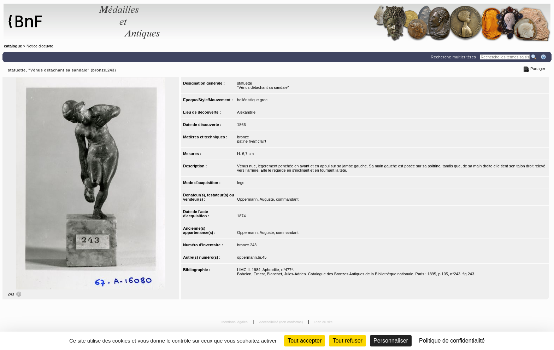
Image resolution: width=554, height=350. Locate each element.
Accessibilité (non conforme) (281, 322)
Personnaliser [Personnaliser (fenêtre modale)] (390, 341)
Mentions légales (235, 322)
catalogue (13, 46)
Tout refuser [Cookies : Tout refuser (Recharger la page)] (347, 341)
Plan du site (323, 322)
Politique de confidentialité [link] (452, 341)
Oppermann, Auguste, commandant (268, 199)
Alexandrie (246, 112)
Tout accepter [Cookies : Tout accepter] (305, 341)
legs (240, 182)
